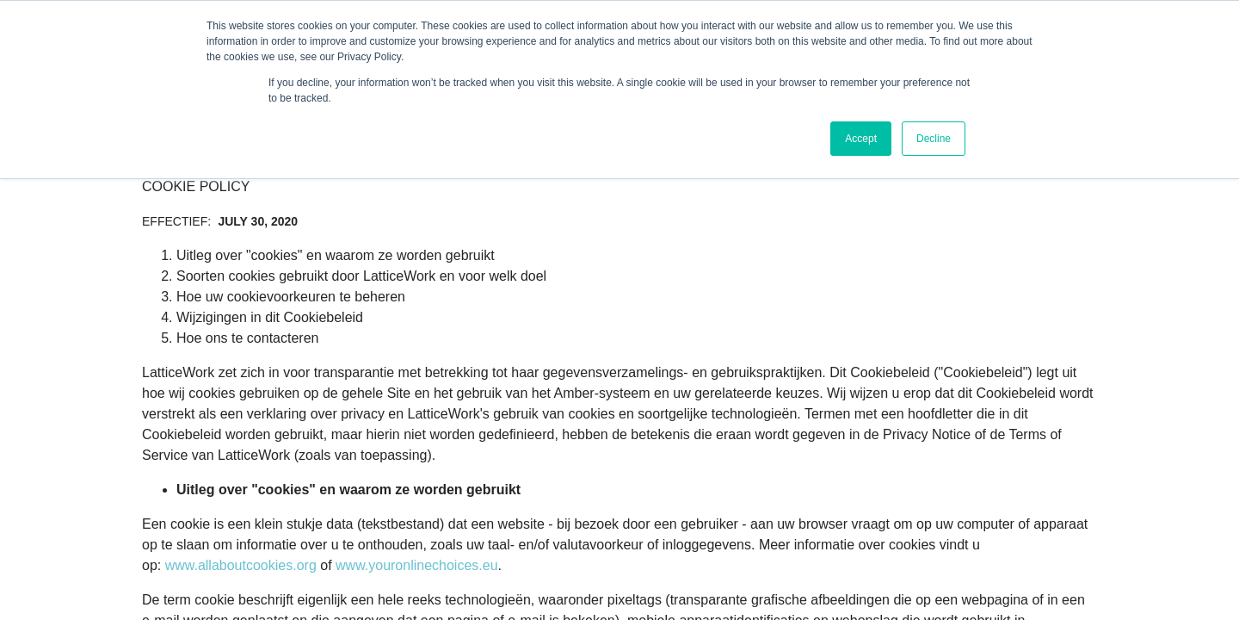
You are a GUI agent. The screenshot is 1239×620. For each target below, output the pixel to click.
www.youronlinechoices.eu (417, 565)
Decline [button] (933, 139)
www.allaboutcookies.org (241, 565)
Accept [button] (861, 139)
